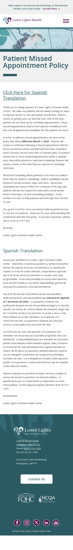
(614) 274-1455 (32, 448)
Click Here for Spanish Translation (25, 95)
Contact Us (36, 479)
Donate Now (50, 8)
